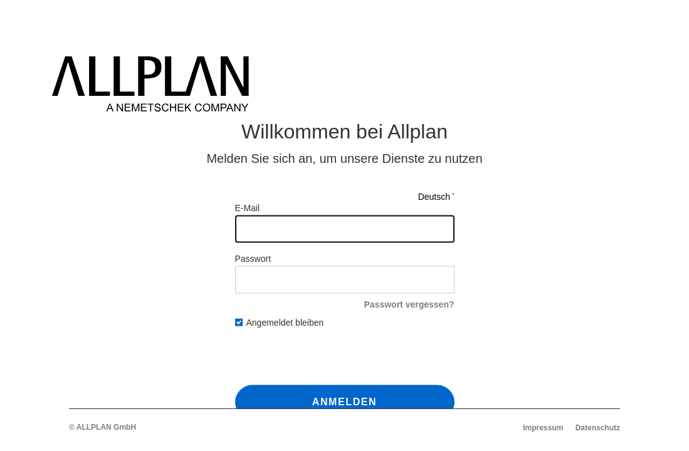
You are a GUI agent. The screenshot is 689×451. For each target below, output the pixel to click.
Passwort (253, 258)
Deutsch (434, 196)
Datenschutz (598, 427)
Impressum (543, 427)
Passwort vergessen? (409, 304)
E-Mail (247, 207)
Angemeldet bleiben (279, 322)
